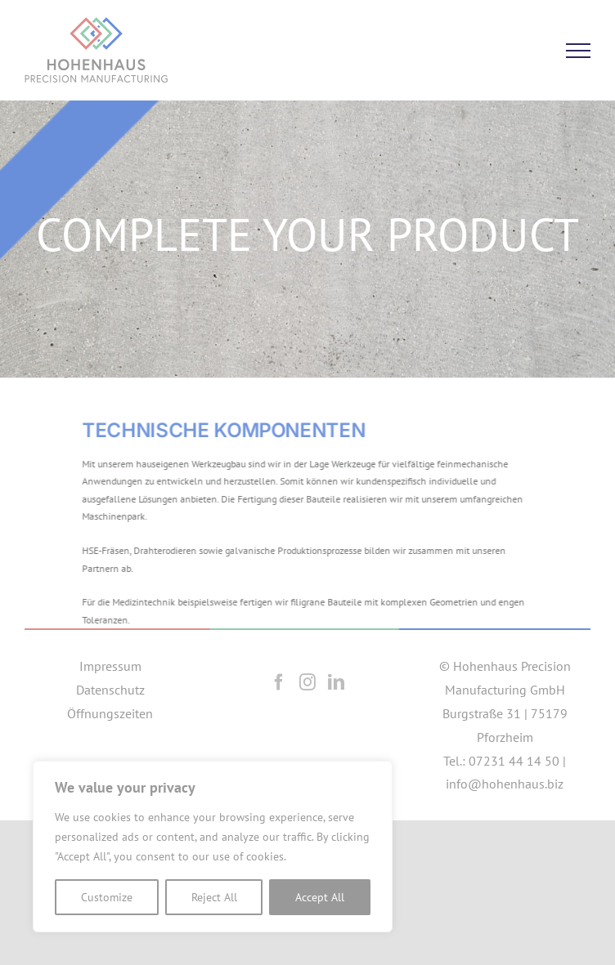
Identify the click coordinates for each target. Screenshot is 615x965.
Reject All (214, 897)
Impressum (110, 666)
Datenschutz (110, 689)
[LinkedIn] (336, 682)
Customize (106, 897)
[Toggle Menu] (578, 50)
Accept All (319, 897)
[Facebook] (279, 682)
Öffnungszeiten (110, 713)
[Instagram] (307, 682)
